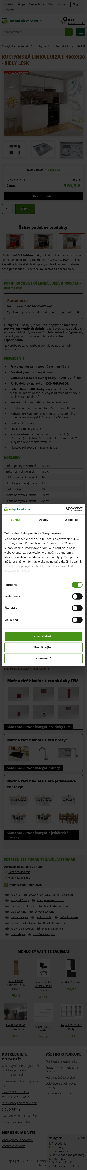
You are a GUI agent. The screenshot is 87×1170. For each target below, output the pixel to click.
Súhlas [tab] (15, 519)
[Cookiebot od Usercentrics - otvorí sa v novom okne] (66, 509)
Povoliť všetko (43, 636)
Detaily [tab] (43, 519)
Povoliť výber (43, 647)
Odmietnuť (43, 658)
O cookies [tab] (71, 519)
